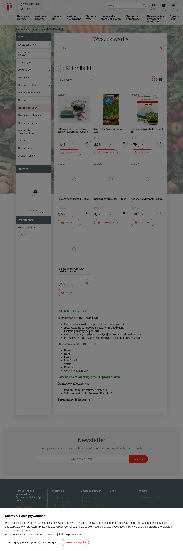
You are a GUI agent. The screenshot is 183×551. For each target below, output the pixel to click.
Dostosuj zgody (50, 542)
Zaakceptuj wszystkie (75, 542)
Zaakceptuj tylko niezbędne (22, 542)
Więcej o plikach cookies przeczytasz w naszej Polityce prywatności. (44, 534)
